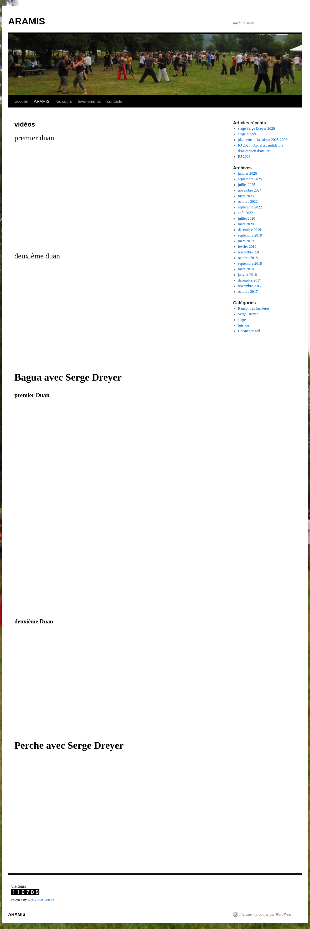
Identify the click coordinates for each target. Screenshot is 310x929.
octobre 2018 (248, 258)
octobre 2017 (248, 291)
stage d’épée (247, 134)
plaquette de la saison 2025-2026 (263, 139)
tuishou (243, 325)
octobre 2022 (248, 201)
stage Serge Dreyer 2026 (256, 128)
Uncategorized (249, 331)
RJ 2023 (244, 156)
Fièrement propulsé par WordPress (265, 914)
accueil (21, 101)
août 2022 (245, 213)
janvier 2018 (247, 274)
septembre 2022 (250, 207)
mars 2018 (246, 269)
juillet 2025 (246, 184)
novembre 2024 (250, 190)
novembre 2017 (250, 286)
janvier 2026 (247, 173)
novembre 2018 (250, 252)
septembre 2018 (250, 263)
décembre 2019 (249, 229)
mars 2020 (246, 224)
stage (242, 319)
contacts (114, 101)
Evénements (89, 101)
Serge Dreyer (248, 314)
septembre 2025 (250, 179)
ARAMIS (26, 21)
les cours (64, 101)
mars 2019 (246, 241)
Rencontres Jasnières (253, 308)
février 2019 (247, 246)
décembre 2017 (249, 280)
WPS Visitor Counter (40, 900)
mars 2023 (246, 196)
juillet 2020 (246, 218)
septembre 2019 (250, 235)
